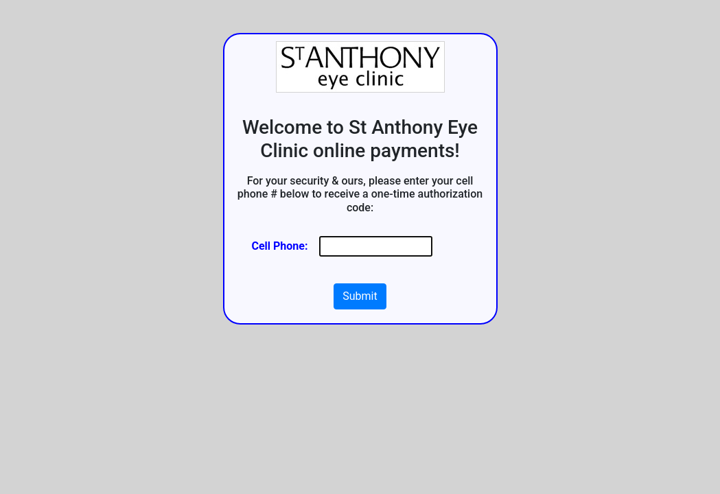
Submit (359, 296)
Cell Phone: (280, 245)
